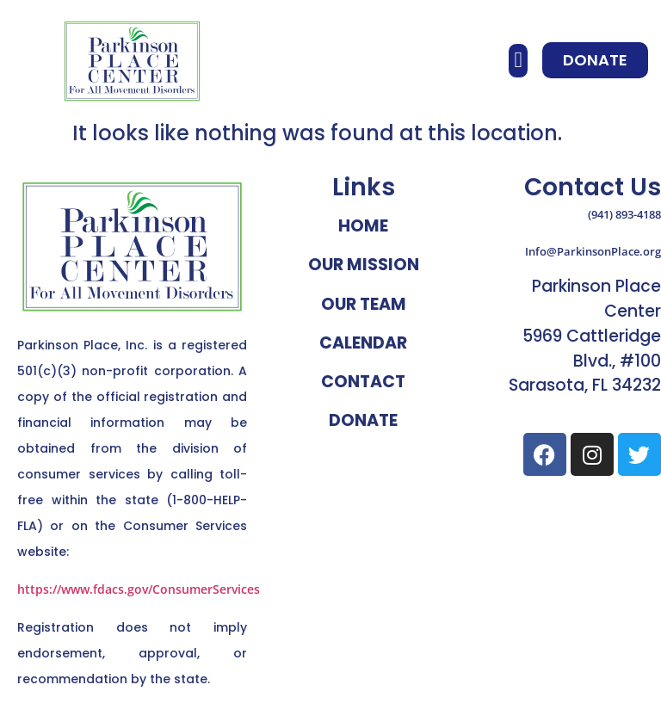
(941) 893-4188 (624, 214)
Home (363, 226)
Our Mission (363, 264)
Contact (363, 381)
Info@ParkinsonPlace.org (593, 251)
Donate (363, 420)
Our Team (363, 304)
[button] (518, 60)
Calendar (363, 343)
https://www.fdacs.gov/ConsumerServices (138, 589)
